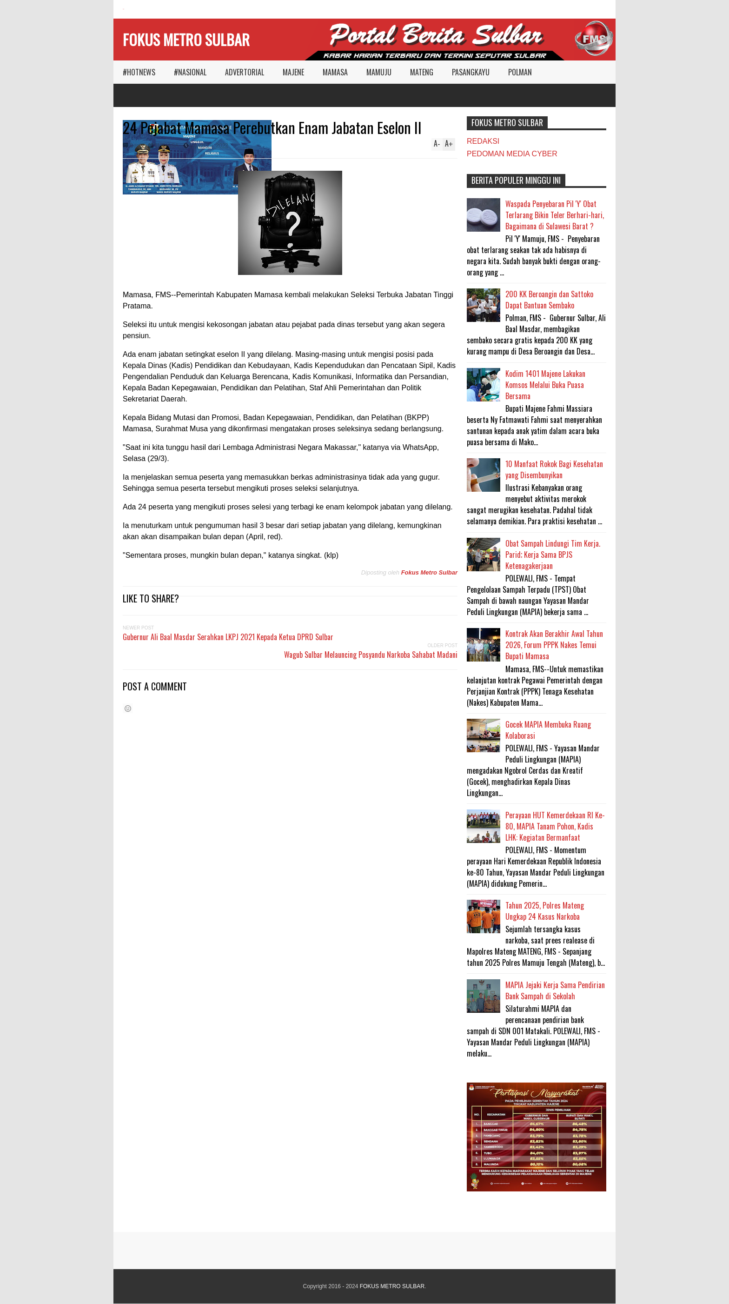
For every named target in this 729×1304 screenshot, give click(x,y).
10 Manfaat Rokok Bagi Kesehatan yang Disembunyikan (554, 469)
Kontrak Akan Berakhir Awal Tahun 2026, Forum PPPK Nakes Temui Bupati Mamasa (554, 645)
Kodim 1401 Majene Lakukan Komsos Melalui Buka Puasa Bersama (545, 384)
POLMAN (520, 72)
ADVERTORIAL (244, 72)
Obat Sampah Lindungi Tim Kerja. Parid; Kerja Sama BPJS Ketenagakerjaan (552, 554)
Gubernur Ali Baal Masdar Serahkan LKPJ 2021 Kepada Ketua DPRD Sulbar (228, 636)
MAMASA (335, 72)
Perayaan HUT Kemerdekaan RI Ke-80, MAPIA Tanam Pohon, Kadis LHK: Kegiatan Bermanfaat (555, 826)
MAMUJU (378, 72)
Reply (136, 145)
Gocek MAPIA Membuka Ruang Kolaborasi (548, 730)
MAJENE (293, 72)
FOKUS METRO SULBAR (186, 39)
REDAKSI (483, 141)
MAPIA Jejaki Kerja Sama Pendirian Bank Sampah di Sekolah (555, 990)
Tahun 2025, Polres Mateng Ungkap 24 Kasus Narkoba (544, 911)
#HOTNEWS (139, 72)
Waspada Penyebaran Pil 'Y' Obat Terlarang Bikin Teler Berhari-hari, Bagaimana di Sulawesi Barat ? (554, 215)
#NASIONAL (190, 72)
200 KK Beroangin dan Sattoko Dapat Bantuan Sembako (549, 299)
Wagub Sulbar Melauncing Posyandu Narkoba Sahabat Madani (370, 654)
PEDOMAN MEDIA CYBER (512, 154)
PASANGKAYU (471, 72)
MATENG (421, 72)
